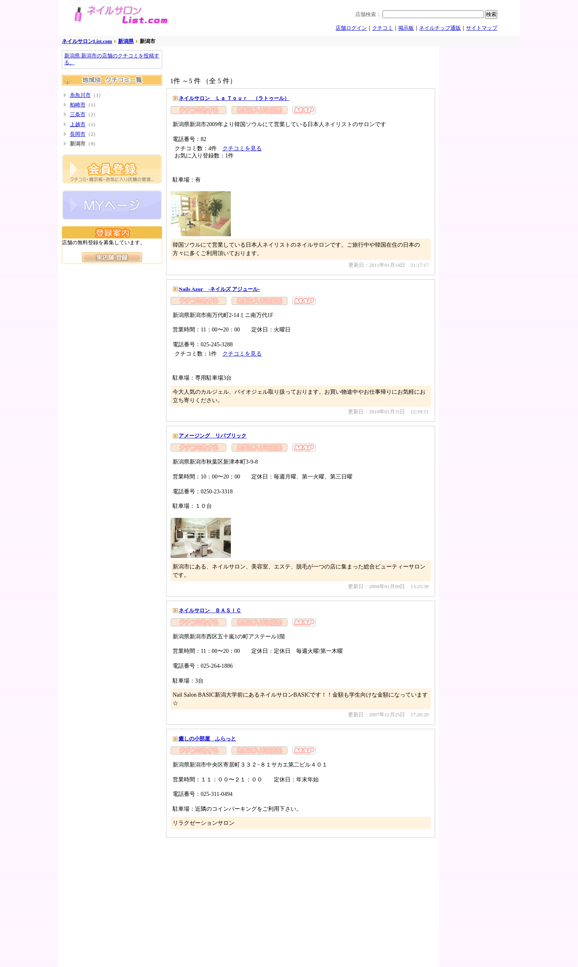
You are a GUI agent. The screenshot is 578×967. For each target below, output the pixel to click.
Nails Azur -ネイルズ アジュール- (219, 289)
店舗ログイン (351, 28)
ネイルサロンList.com (87, 41)
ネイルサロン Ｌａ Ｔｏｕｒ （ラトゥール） (234, 98)
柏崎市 (77, 105)
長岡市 (77, 134)
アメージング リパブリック (212, 436)
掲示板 (406, 28)
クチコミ (382, 28)
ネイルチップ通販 (440, 28)
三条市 (77, 114)
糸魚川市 (80, 95)
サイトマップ (481, 28)
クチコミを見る (242, 148)
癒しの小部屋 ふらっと (207, 739)
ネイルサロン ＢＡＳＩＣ (210, 610)
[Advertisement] (260, 62)
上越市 (77, 124)
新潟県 (126, 41)
